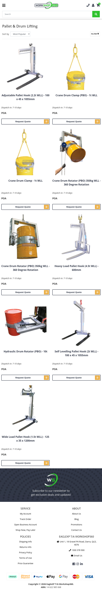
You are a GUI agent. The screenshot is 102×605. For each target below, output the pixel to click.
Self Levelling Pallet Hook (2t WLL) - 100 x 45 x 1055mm (76, 353)
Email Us (76, 555)
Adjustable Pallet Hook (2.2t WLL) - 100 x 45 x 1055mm (25, 97)
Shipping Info (25, 541)
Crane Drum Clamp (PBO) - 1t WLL (76, 95)
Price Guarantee (25, 563)
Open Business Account (25, 524)
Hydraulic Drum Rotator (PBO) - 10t (25, 351)
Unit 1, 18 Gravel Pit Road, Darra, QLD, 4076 (76, 543)
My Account (25, 513)
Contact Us (76, 530)
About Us (76, 513)
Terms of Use (25, 558)
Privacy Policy (25, 552)
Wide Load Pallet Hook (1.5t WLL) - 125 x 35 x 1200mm (25, 438)
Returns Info (25, 547)
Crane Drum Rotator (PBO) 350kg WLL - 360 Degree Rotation (76, 182)
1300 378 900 (76, 550)
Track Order (25, 519)
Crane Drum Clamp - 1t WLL (25, 180)
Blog (76, 519)
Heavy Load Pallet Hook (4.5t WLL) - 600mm (76, 268)
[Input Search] (47, 14)
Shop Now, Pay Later (25, 530)
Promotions (76, 524)
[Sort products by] (20, 34)
